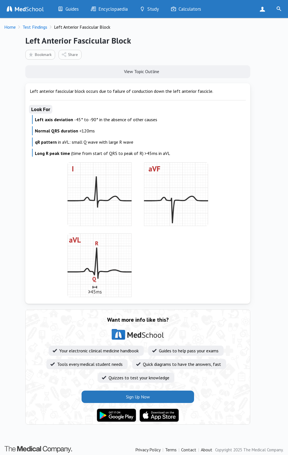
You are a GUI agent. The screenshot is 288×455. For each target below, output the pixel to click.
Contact (188, 449)
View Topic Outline (138, 71)
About (206, 449)
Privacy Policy (148, 449)
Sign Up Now (264, 9)
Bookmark (39, 54)
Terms (171, 449)
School (29, 9)
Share (69, 54)
